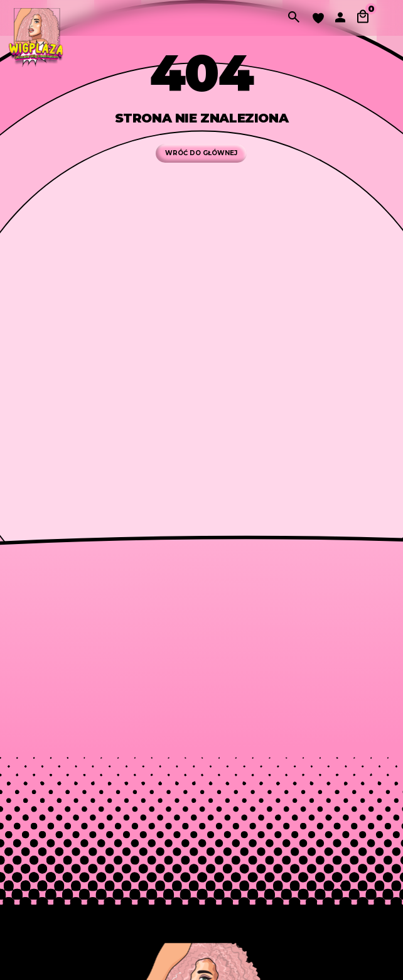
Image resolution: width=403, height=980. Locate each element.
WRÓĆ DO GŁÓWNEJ (201, 153)
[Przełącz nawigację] (387, 18)
